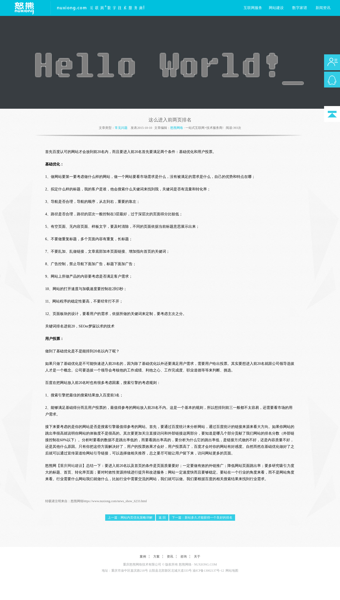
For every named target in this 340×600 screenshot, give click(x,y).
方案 (156, 556)
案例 (143, 556)
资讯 (170, 556)
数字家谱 (299, 8)
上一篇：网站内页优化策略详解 (130, 517)
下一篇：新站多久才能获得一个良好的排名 (202, 517)
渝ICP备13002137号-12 (208, 570)
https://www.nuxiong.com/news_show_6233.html (115, 501)
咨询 (183, 556)
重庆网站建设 (71, 466)
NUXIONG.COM (205, 564)
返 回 (162, 517)
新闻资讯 (323, 8)
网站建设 (276, 8)
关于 (197, 556)
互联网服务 (253, 8)
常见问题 (121, 128)
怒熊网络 (176, 128)
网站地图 (232, 570)
